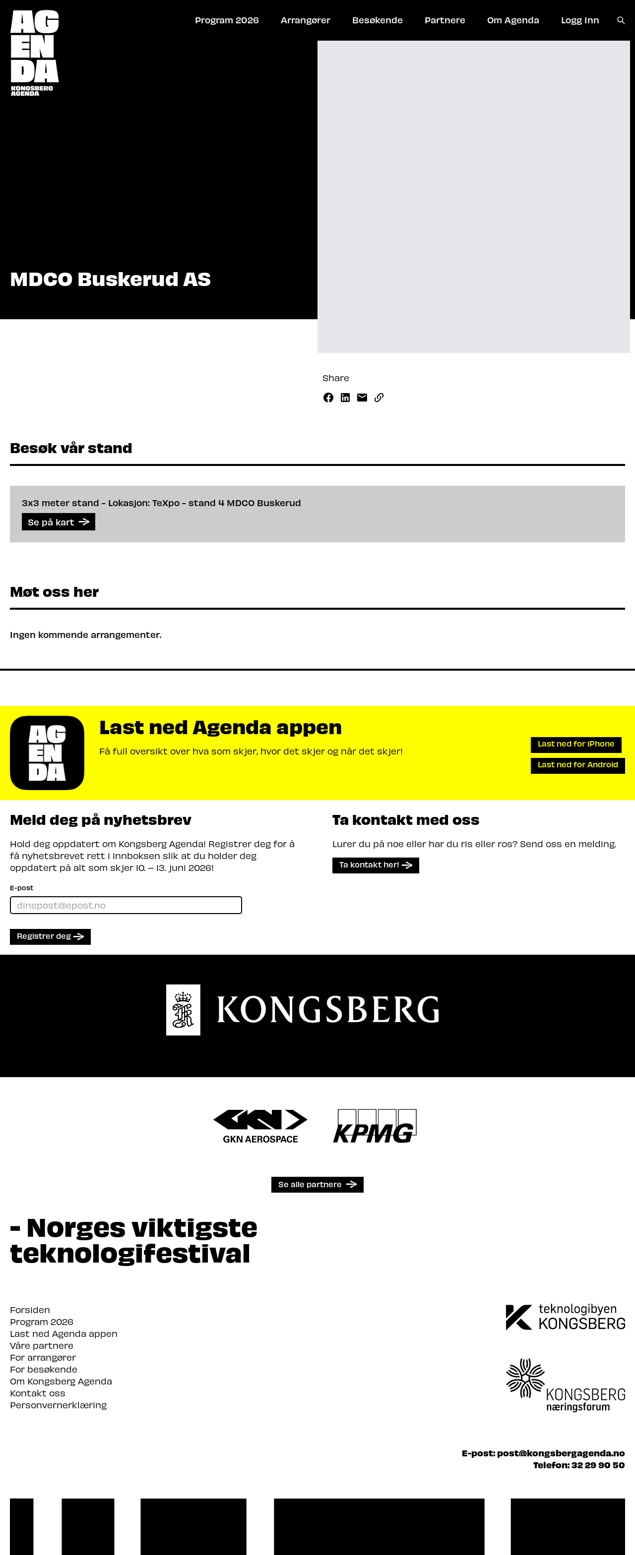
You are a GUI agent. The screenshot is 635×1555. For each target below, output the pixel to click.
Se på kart (58, 521)
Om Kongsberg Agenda (61, 1381)
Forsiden (30, 1309)
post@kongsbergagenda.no (561, 1452)
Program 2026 (41, 1321)
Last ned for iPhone (576, 743)
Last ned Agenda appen (64, 1333)
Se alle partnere (310, 1184)
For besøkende (43, 1369)
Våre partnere (41, 1345)
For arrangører (43, 1357)
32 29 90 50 (598, 1464)
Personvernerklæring (58, 1404)
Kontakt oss (37, 1392)
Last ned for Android (578, 764)
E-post (21, 887)
